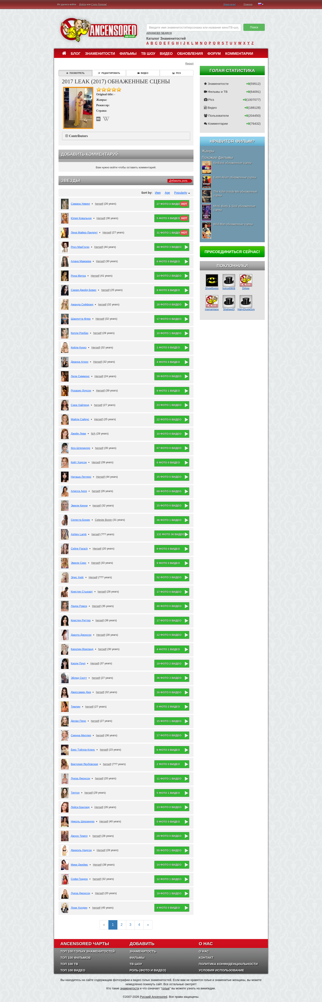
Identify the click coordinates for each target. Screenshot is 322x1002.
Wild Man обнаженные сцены (233, 224)
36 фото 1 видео (169, 520)
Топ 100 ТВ (69, 964)
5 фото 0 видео (168, 218)
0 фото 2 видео (168, 706)
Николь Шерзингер (83, 821)
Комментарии (239, 54)
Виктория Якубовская (84, 764)
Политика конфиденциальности (228, 964)
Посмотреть (75, 73)
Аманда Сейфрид (82, 304)
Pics (176, 73)
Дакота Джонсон (81, 634)
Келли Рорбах (79, 333)
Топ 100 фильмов (75, 957)
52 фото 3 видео (169, 577)
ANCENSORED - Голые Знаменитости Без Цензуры (98, 30)
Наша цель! (229, 4)
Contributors (78, 136)
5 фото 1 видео (168, 792)
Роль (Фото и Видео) (148, 970)
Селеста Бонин (80, 519)
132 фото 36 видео (170, 534)
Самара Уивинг (80, 203)
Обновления (190, 54)
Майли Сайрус (80, 419)
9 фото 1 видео (168, 390)
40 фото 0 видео (169, 606)
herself (99, 203)
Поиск (254, 27)
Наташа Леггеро (81, 476)
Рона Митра (78, 275)
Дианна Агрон (79, 361)
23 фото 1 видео (169, 405)
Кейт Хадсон (79, 462)
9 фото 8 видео (168, 290)
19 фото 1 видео (169, 893)
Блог (76, 54)
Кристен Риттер (81, 620)
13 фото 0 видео (169, 807)
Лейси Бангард (80, 807)
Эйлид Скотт (79, 677)
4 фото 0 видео (168, 362)
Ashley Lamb (79, 534)
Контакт (206, 957)
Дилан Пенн (78, 720)
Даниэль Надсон (81, 850)
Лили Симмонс (80, 376)
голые (166, 988)
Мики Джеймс (79, 864)
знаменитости (129, 988)
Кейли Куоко (79, 347)
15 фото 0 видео (169, 476)
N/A (93, 433)
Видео (166, 54)
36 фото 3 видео (169, 677)
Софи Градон (79, 878)
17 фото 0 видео (169, 318)
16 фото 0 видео (169, 692)
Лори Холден (79, 907)
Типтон (75, 792)
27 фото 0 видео (169, 203)
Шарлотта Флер (81, 318)
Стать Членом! (99, 4)
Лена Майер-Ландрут (84, 232)
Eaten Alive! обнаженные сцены (234, 177)
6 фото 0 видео (168, 261)
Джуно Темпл (79, 835)
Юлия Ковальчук (81, 218)
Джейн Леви (78, 433)
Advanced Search (159, 33)
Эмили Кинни (79, 505)
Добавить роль (178, 180)
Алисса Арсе (79, 491)
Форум (214, 54)
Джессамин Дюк (81, 692)
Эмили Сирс (78, 562)
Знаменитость (143, 951)
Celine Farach (79, 548)
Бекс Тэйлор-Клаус (83, 749)
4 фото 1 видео (168, 649)
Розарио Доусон (81, 390)
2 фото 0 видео (168, 764)
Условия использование (221, 970)
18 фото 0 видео (169, 304)
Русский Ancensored (153, 996)
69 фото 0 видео (169, 491)
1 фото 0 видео (168, 347)
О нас (204, 951)
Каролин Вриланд (82, 649)
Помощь (248, 4)
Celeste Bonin (103, 519)
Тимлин (75, 706)
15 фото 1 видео (169, 721)
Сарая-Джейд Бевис (83, 290)
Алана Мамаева (81, 261)
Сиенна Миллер (81, 735)
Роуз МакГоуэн (80, 247)
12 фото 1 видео (169, 879)
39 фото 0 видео (169, 376)
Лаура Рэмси (79, 606)
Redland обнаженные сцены (232, 163)
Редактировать (109, 73)
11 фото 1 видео (169, 778)
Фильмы (127, 54)
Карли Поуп (78, 663)
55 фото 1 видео (169, 850)
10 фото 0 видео (169, 433)
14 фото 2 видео (169, 275)
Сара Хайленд (80, 405)
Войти (82, 4)
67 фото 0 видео (169, 448)
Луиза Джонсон (80, 778)
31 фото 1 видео (169, 232)
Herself (101, 218)
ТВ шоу (148, 54)
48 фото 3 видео (169, 247)
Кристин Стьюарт (82, 591)
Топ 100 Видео (72, 970)
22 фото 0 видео (169, 419)
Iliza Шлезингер (80, 448)
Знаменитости (100, 54)
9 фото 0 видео (168, 548)
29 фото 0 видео (169, 835)
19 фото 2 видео (169, 663)
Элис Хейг (77, 577)
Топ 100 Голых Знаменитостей (87, 951)
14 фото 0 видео (169, 864)
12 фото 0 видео (169, 634)
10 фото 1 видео (169, 333)
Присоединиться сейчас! (232, 252)
